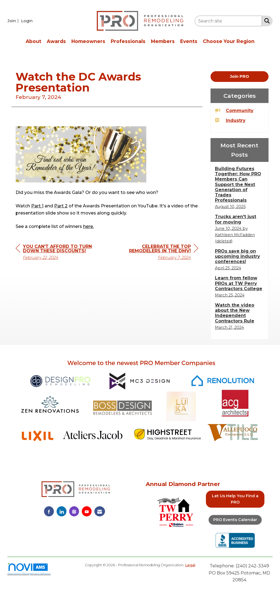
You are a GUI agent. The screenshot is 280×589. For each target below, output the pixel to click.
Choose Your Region (229, 41)
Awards (56, 41)
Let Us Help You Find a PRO (235, 499)
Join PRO (239, 76)
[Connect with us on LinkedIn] (61, 511)
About (33, 41)
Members (163, 41)
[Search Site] (266, 20)
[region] (157, 240)
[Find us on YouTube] (87, 511)
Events (188, 41)
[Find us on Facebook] (49, 511)
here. (88, 214)
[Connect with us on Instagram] (74, 511)
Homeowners (88, 41)
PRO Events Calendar (235, 519)
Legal (190, 565)
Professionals (128, 41)
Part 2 (61, 193)
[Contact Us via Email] (99, 511)
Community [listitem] (234, 110)
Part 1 (37, 193)
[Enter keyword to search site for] (228, 21)
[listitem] (13, 20)
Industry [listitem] (230, 120)
